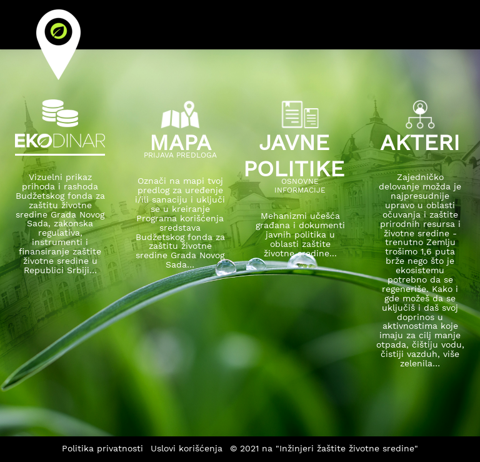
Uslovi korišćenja (186, 448)
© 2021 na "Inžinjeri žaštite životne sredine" (324, 448)
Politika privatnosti (102, 448)
